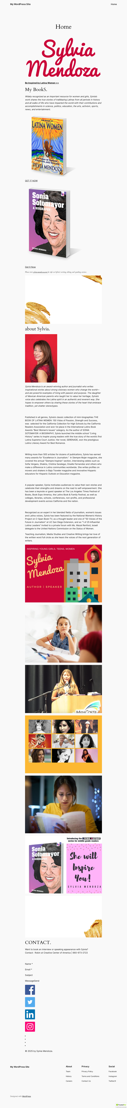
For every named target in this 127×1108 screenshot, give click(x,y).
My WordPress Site (20, 4)
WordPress (26, 1096)
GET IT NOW (31, 181)
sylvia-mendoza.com (40, 272)
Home (114, 4)
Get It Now (30, 267)
